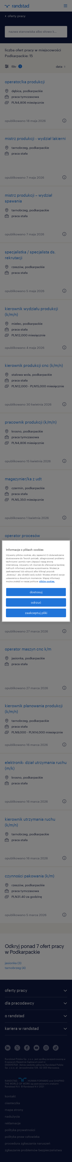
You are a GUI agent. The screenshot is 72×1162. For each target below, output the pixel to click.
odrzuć (36, 602)
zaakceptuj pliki (36, 613)
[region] (36, 581)
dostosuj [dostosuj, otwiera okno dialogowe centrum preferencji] (36, 592)
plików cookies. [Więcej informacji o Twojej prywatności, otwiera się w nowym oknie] (47, 581)
